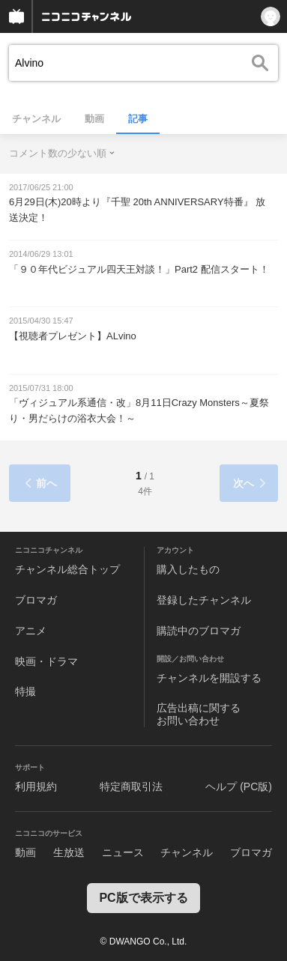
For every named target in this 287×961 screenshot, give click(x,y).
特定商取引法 (131, 786)
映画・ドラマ (46, 661)
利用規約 (36, 786)
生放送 (69, 852)
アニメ (30, 631)
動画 (94, 118)
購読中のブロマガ (199, 631)
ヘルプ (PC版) (238, 786)
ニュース (123, 852)
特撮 (25, 691)
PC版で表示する (143, 897)
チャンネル (36, 118)
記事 (138, 118)
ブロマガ (36, 600)
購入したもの (188, 569)
